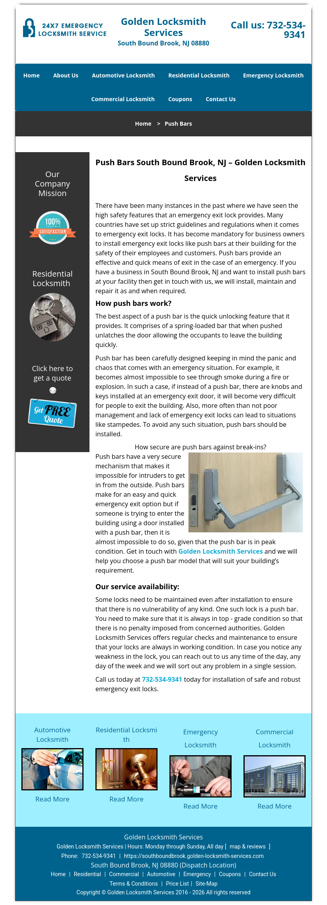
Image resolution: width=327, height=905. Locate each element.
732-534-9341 (286, 29)
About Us (65, 75)
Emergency (197, 874)
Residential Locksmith (199, 75)
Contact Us (221, 99)
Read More (52, 798)
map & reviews (248, 846)
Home (31, 75)
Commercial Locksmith (123, 99)
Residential (87, 874)
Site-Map (206, 883)
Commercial (124, 874)
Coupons (180, 99)
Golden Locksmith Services (221, 551)
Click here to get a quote (52, 373)
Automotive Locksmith (123, 75)
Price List (177, 883)
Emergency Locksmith (273, 75)
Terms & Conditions (134, 883)
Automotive (161, 874)
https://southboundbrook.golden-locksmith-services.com (194, 856)
